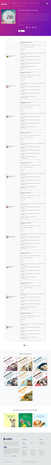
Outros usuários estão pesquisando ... (20, 5)
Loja (24, 3)
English (23, 442)
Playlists (14, 3)
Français (32, 442)
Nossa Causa (31, 3)
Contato (36, 3)
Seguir (26, 345)
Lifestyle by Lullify (42, 442)
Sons (19, 3)
